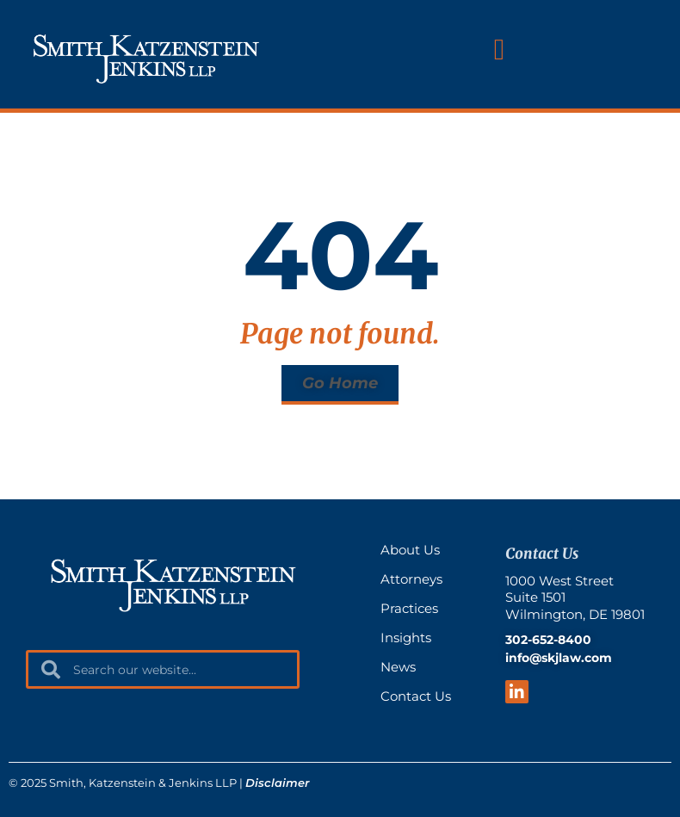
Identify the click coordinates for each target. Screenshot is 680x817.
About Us (410, 550)
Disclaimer (277, 782)
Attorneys (411, 579)
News (398, 667)
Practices (409, 608)
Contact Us (415, 696)
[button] (498, 49)
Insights (405, 637)
